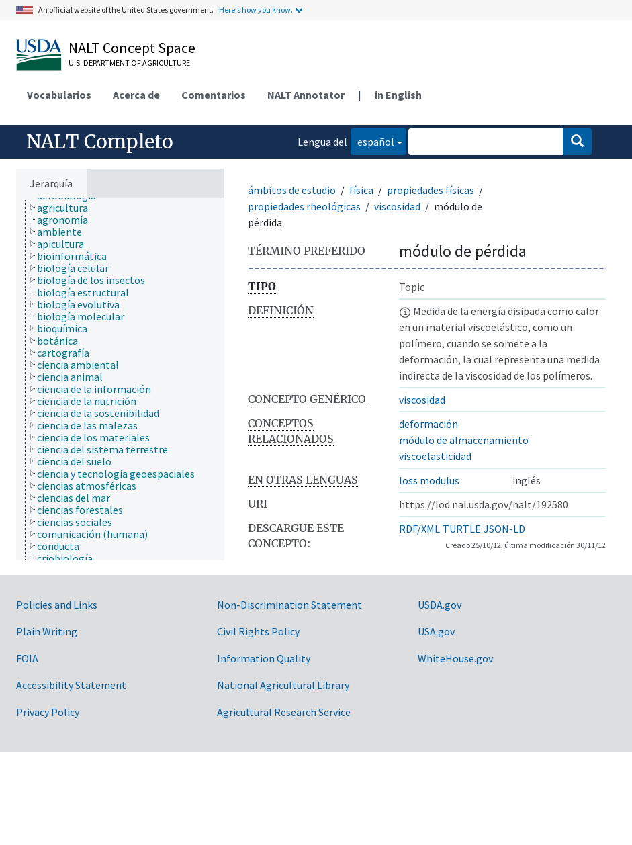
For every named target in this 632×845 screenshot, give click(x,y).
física (361, 190)
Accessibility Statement (71, 685)
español (372, 140)
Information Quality (263, 658)
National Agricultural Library (283, 685)
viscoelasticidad (435, 456)
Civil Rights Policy (258, 631)
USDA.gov (439, 604)
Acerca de (136, 94)
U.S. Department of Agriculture (129, 63)
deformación (428, 424)
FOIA (27, 658)
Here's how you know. (256, 10)
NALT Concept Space (132, 47)
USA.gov (436, 631)
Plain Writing (46, 631)
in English (398, 94)
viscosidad (397, 206)
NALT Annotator (306, 94)
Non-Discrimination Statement (289, 604)
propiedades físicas (430, 190)
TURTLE (462, 528)
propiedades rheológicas (304, 206)
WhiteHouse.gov (455, 658)
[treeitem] (68, 208)
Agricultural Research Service (284, 712)
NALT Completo (99, 142)
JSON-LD (504, 528)
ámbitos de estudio (292, 190)
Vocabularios (59, 94)
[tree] (120, 379)
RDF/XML (419, 528)
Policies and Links (56, 604)
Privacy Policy (47, 712)
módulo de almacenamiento (464, 440)
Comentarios (213, 94)
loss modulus (429, 480)
